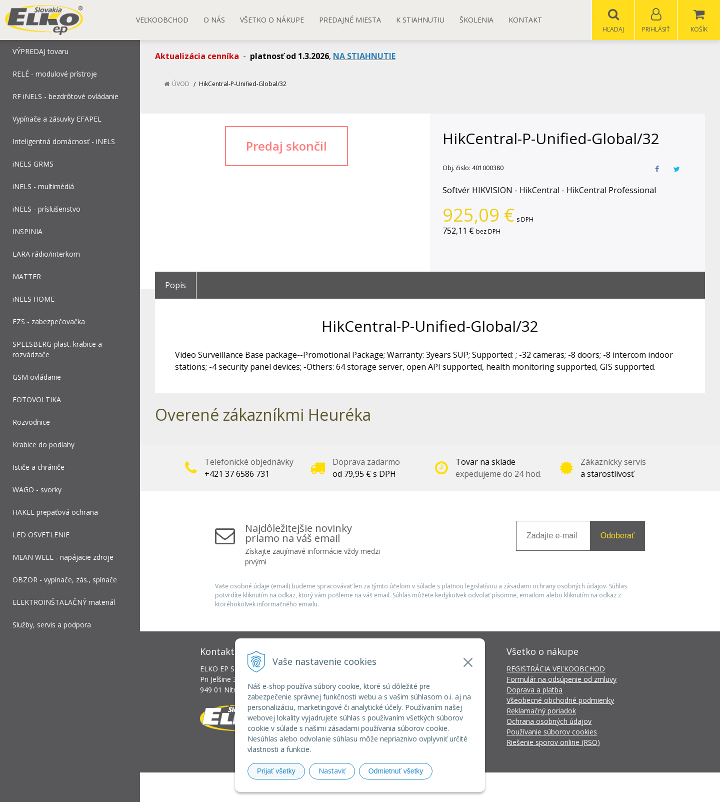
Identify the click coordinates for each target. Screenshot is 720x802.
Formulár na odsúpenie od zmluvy (561, 679)
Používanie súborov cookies (551, 732)
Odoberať (617, 536)
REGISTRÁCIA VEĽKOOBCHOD (555, 669)
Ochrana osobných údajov (549, 721)
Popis (175, 285)
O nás (214, 20)
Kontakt (525, 20)
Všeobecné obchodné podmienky (560, 700)
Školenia (477, 20)
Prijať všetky (276, 771)
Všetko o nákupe (272, 20)
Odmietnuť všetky (396, 771)
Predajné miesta (350, 20)
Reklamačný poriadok (541, 711)
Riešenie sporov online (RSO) (553, 742)
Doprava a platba (534, 690)
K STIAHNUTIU (420, 20)
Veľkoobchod (162, 20)
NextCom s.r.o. (539, 787)
